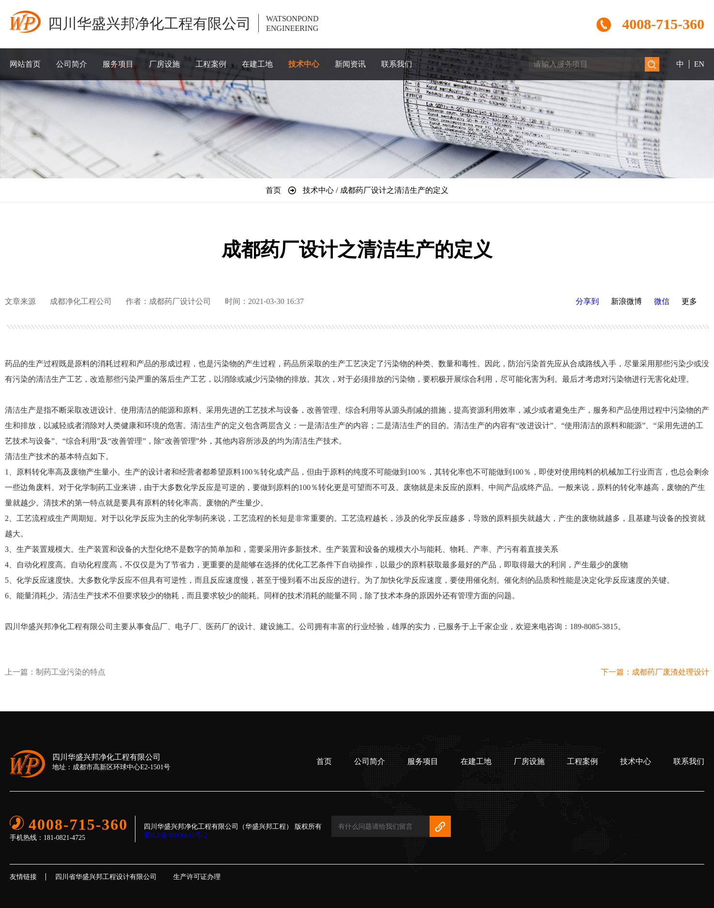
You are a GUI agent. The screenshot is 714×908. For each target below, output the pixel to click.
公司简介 (71, 64)
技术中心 (303, 64)
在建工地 (257, 64)
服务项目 (118, 64)
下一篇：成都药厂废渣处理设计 (655, 672)
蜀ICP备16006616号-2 (175, 835)
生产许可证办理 (197, 876)
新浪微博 (626, 301)
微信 (661, 301)
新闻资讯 (350, 64)
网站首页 (25, 64)
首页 (324, 761)
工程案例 (210, 64)
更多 (689, 301)
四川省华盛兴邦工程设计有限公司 (106, 876)
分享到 (587, 301)
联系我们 (396, 64)
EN (699, 64)
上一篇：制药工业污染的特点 (55, 672)
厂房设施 (164, 64)
